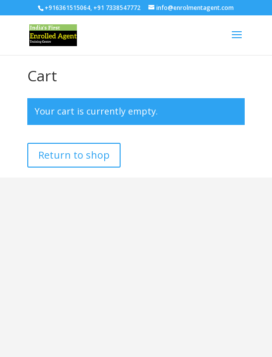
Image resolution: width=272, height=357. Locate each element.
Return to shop (74, 155)
